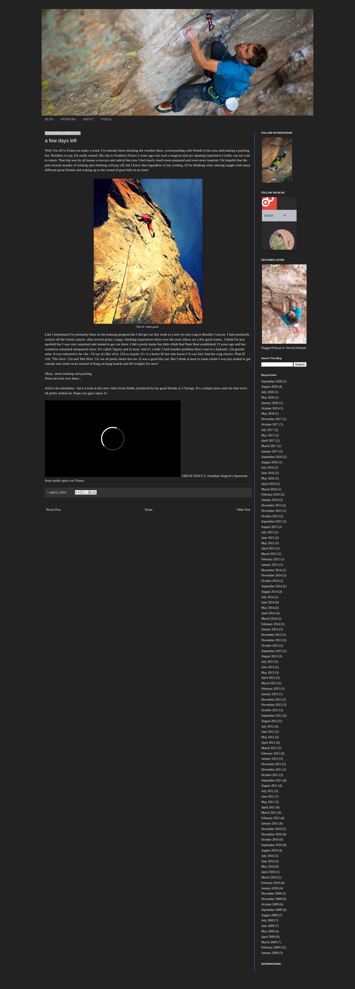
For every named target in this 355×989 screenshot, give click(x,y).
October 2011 (269, 775)
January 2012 (269, 758)
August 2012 (269, 721)
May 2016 (267, 478)
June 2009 (267, 926)
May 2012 (267, 737)
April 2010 (268, 872)
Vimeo (79, 480)
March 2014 (269, 618)
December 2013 (271, 634)
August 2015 (269, 527)
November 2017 (271, 419)
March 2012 (269, 748)
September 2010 (271, 845)
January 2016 (269, 500)
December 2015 (271, 505)
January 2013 (269, 694)
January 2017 (269, 451)
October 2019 (270, 408)
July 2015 (267, 532)
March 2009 (269, 942)
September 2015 (271, 521)
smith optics (61, 480)
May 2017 (267, 435)
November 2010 (271, 834)
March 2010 (269, 877)
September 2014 (271, 586)
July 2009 (267, 920)
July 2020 (267, 392)
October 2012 (270, 710)
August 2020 (269, 386)
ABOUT (88, 119)
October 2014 (270, 581)
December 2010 (271, 829)
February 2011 (270, 818)
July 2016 (267, 467)
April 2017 (268, 440)
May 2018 (267, 413)
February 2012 (270, 753)
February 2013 (270, 688)
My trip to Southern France (118, 155)
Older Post (243, 509)
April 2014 (268, 613)
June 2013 (267, 667)
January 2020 (269, 403)
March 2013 (269, 683)
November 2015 (271, 511)
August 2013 (269, 656)
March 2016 (269, 489)
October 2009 (270, 904)
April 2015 (268, 548)
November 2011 (271, 769)
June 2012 (267, 731)
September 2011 (271, 780)
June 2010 (267, 861)
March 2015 (269, 554)
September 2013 (271, 651)
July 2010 (267, 856)
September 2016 (271, 457)
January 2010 (269, 888)
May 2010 (267, 866)
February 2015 (270, 559)
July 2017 (267, 430)
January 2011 (269, 823)
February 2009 (270, 947)
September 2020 (271, 381)
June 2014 (267, 602)
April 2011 (268, 807)
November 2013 (271, 640)
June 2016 (267, 473)
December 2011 (271, 764)
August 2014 (269, 591)
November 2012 (271, 704)
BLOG (49, 119)
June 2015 (267, 537)
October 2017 (270, 424)
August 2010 (269, 850)
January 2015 (269, 564)
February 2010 (270, 883)
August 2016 (269, 462)
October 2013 (270, 645)
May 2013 (267, 672)
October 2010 (270, 839)
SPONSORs (68, 119)
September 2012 (271, 715)
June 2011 (267, 796)
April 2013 (268, 677)
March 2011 (269, 812)
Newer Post (53, 509)
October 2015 (270, 516)
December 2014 (271, 570)
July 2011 (267, 791)
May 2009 (267, 931)
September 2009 (271, 910)
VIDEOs (106, 119)
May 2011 (267, 802)
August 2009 (269, 915)
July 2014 (267, 597)
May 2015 (267, 543)
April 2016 (268, 484)
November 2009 (271, 899)
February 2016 (270, 494)
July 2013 (267, 661)
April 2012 (268, 742)
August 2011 (269, 785)
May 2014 (267, 607)
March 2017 (269, 446)
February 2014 (270, 624)
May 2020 (267, 397)
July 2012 (267, 726)
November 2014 (271, 575)
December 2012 (271, 699)
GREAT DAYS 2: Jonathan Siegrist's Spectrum (214, 476)
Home (149, 509)
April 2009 (268, 936)
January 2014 (269, 629)
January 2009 (269, 953)
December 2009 (271, 893)
